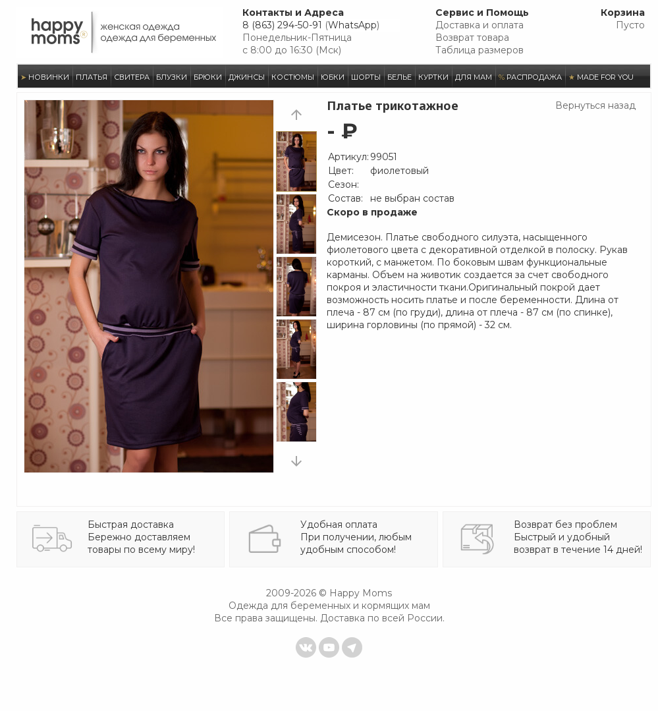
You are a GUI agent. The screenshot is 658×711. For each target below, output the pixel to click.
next (296, 461)
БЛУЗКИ (171, 77)
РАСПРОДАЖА (530, 77)
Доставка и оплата (479, 25)
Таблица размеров (479, 50)
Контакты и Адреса (293, 12)
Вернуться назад (595, 105)
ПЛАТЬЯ (91, 77)
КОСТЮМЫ (292, 77)
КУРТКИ (433, 77)
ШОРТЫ (366, 77)
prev (296, 114)
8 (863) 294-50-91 (282, 25)
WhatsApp (352, 25)
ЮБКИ (332, 77)
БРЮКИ (208, 77)
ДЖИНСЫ (247, 77)
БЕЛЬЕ (399, 77)
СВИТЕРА (132, 77)
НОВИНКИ (44, 77)
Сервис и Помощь (482, 12)
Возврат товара (472, 37)
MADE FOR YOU (601, 77)
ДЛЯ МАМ (473, 77)
